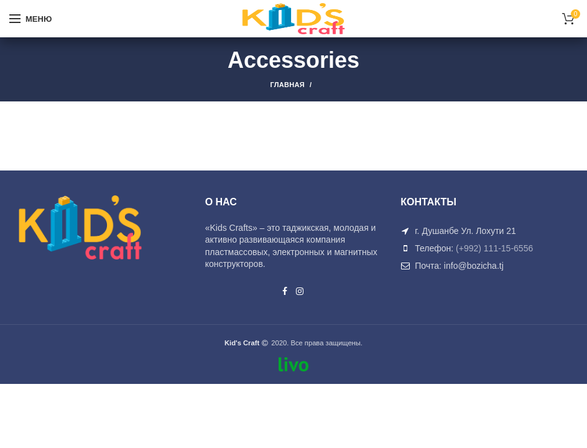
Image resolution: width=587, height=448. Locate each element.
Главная (287, 84)
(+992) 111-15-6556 (494, 248)
